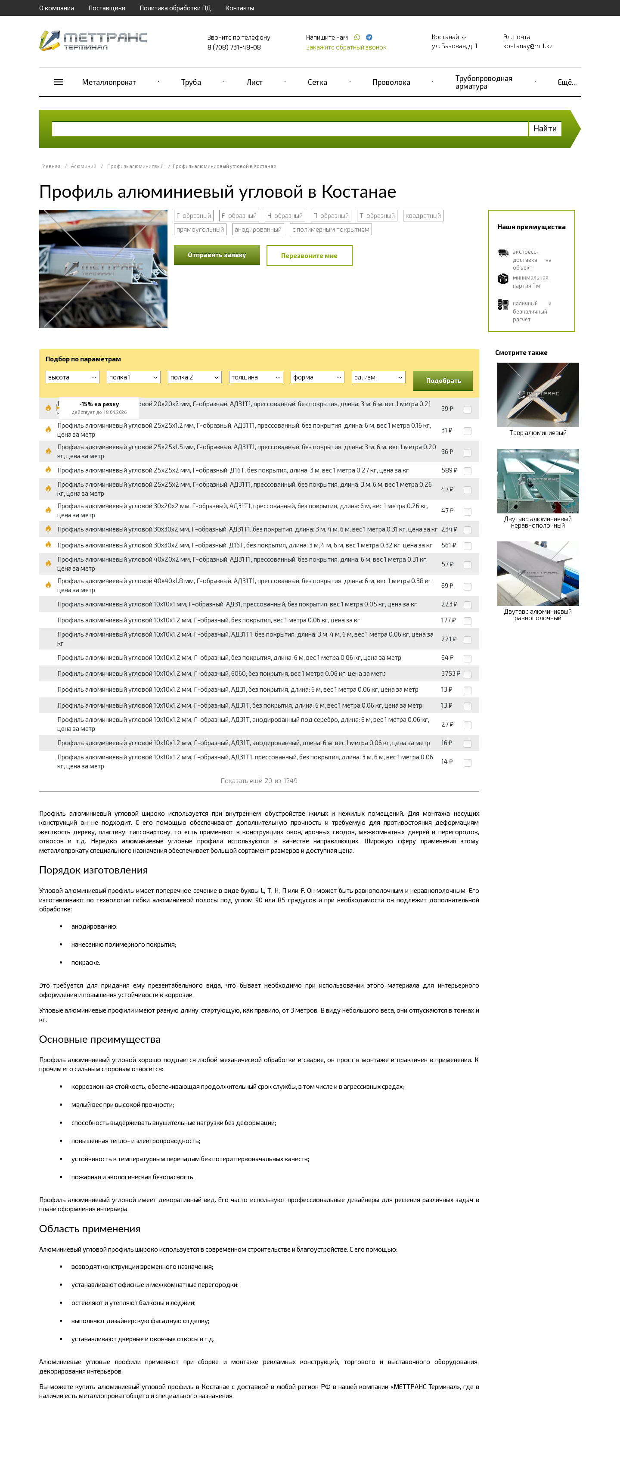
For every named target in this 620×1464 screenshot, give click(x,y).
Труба (191, 82)
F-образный (239, 215)
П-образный (331, 215)
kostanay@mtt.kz (528, 46)
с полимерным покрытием (330, 229)
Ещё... (567, 82)
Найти (545, 128)
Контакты (239, 8)
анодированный (258, 229)
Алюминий (83, 166)
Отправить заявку (217, 254)
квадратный (423, 215)
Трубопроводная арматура (484, 82)
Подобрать (444, 380)
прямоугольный (200, 229)
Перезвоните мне (309, 255)
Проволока (391, 82)
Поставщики (106, 8)
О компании (56, 8)
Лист (255, 82)
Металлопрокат (109, 82)
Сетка (317, 82)
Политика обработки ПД (175, 8)
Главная (50, 166)
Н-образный (285, 215)
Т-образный (377, 215)
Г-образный (194, 215)
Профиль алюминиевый (135, 166)
